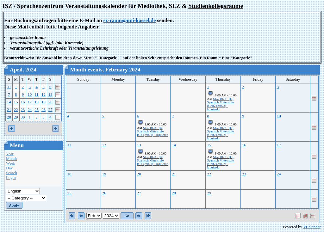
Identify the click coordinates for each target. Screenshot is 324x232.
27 (50, 109)
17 (30, 102)
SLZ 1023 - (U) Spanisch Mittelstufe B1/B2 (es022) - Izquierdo (220, 104)
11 (36, 94)
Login (11, 177)
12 (43, 94)
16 (23, 102)
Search (11, 173)
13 (50, 94)
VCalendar (312, 227)
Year (10, 154)
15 (16, 102)
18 (36, 102)
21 (9, 109)
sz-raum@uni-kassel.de (129, 20)
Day (9, 168)
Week (10, 163)
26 (43, 109)
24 (30, 109)
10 (30, 94)
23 (23, 109)
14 (9, 102)
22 (16, 109)
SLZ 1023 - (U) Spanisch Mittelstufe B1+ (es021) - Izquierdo (152, 131)
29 (16, 117)
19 (43, 102)
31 (9, 87)
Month (11, 158)
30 (23, 117)
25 (36, 109)
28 (9, 117)
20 (50, 102)
